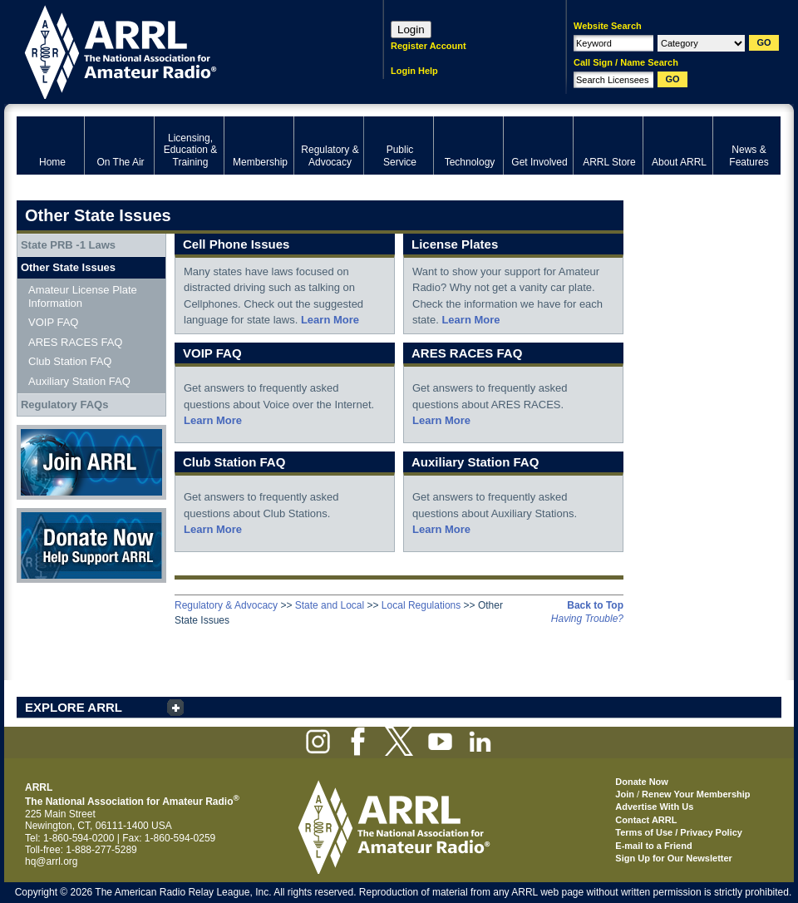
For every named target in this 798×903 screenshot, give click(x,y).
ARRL (178, 50)
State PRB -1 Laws (68, 245)
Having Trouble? (587, 618)
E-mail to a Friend (653, 846)
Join (624, 794)
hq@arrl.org (51, 861)
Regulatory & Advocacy (226, 605)
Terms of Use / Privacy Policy (678, 832)
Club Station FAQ (69, 361)
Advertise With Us (654, 807)
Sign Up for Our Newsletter (673, 858)
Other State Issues (68, 267)
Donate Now (91, 545)
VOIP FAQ (53, 322)
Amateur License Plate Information (82, 296)
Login (411, 29)
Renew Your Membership (696, 794)
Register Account (428, 46)
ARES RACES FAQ (75, 342)
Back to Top (595, 605)
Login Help (414, 71)
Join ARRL (91, 462)
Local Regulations (421, 605)
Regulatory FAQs (64, 404)
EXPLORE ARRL (73, 707)
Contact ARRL (646, 820)
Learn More (330, 319)
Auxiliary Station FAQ (79, 381)
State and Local (329, 605)
